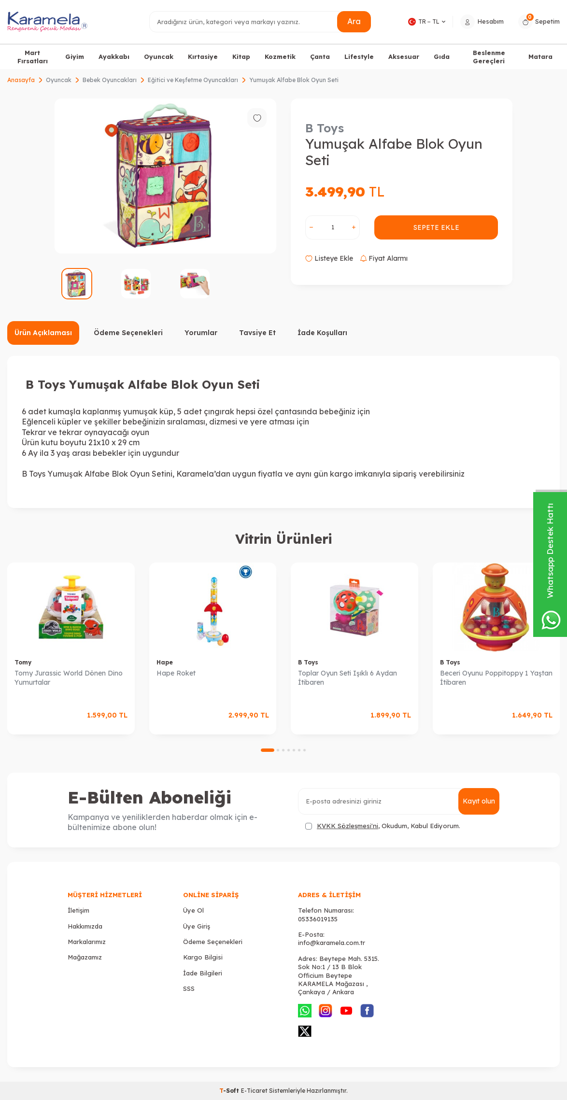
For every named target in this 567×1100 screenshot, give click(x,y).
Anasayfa (21, 80)
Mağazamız (85, 957)
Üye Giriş (196, 926)
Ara (354, 21)
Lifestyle (359, 56)
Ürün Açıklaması (43, 332)
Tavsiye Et (257, 332)
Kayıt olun (479, 801)
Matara (540, 56)
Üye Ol (193, 910)
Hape (164, 662)
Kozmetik (280, 56)
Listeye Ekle (329, 258)
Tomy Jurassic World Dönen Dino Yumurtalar (68, 678)
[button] (267, 750)
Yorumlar (200, 332)
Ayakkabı (114, 56)
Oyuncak (158, 56)
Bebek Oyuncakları (110, 80)
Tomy (22, 662)
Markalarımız (87, 941)
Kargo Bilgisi (203, 957)
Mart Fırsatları (32, 57)
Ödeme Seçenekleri (128, 332)
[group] (165, 176)
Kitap (241, 56)
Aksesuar (403, 56)
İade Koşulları (322, 332)
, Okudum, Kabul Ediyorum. (382, 826)
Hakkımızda (85, 926)
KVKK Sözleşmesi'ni (347, 826)
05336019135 (318, 919)
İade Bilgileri (202, 973)
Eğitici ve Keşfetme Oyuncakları (193, 80)
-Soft (230, 1090)
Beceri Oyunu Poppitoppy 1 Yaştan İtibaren (496, 678)
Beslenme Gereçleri (489, 57)
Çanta (320, 56)
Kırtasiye (203, 56)
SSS (189, 988)
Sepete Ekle (436, 227)
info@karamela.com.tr (331, 942)
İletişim (78, 910)
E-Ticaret (254, 1090)
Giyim (74, 56)
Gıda (442, 56)
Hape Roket (176, 673)
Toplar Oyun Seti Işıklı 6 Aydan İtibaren (347, 678)
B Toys (324, 128)
